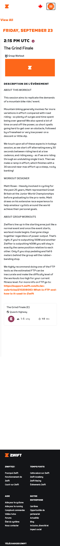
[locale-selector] (40, 6)
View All (6, 20)
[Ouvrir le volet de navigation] (51, 6)
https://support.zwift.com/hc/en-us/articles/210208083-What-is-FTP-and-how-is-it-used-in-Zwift (30, 290)
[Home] (7, 6)
